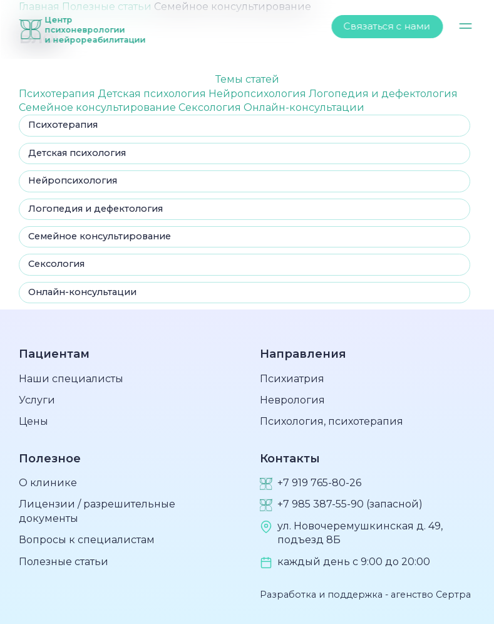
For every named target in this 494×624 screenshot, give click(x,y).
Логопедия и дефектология (383, 94)
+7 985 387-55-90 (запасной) (350, 504)
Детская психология (153, 94)
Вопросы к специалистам (87, 540)
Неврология (292, 400)
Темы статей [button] (247, 79)
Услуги (37, 400)
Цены (33, 421)
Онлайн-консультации (304, 107)
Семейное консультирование (98, 107)
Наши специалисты (71, 379)
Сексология (211, 107)
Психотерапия (58, 94)
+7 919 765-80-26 (319, 483)
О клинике (48, 483)
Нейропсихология (258, 94)
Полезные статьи (63, 562)
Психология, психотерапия (331, 421)
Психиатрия (292, 379)
